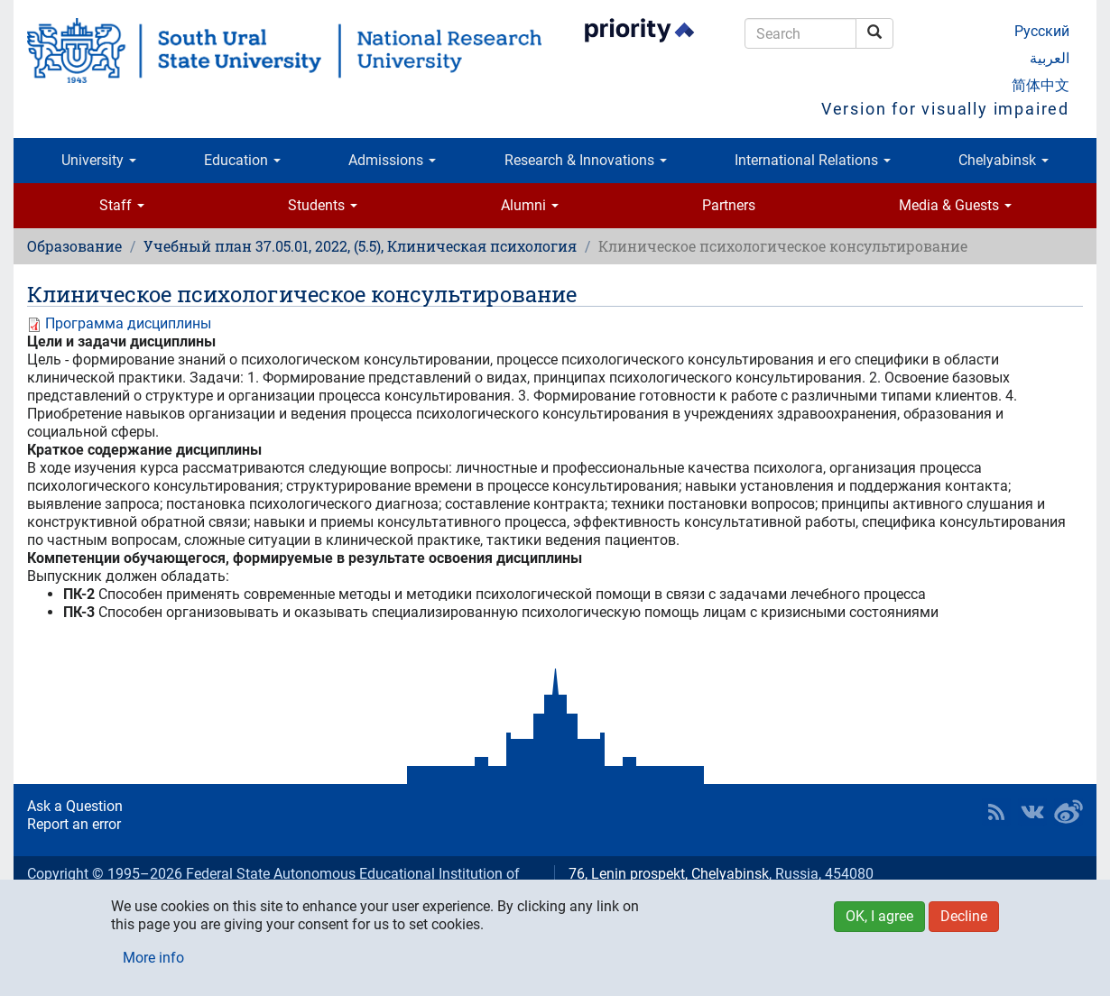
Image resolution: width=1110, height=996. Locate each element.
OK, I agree (879, 916)
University (98, 160)
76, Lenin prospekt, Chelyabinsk (669, 873)
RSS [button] (996, 812)
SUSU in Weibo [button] (1068, 812)
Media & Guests (955, 205)
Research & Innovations (585, 160)
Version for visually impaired (945, 108)
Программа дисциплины (128, 323)
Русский (1041, 31)
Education (242, 160)
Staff (121, 205)
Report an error (74, 824)
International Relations (813, 160)
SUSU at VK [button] (1032, 812)
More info (153, 957)
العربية (1049, 58)
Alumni (530, 205)
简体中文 (1040, 85)
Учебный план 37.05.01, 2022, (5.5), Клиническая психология (360, 245)
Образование (74, 245)
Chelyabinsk (1003, 160)
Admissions (392, 160)
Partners (728, 205)
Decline (963, 916)
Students (322, 205)
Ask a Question (75, 806)
